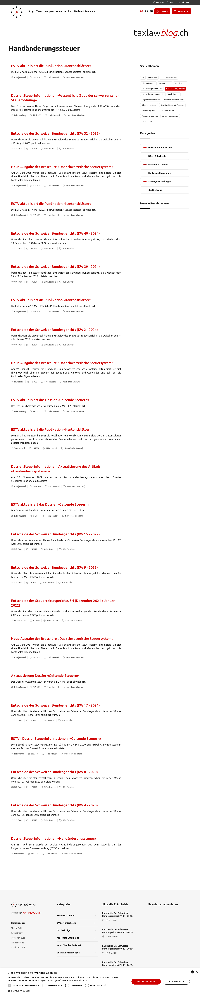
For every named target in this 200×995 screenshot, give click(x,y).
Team (39, 11)
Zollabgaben (147, 121)
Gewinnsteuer (165, 83)
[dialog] (100, 981)
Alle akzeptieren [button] (146, 981)
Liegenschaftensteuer (151, 100)
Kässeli (164, 11)
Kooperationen (53, 11)
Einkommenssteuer (168, 78)
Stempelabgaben (148, 110)
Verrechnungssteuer (170, 116)
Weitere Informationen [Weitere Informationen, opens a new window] (98, 980)
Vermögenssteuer (166, 110)
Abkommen (152, 78)
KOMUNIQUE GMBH (32, 913)
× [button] (196, 972)
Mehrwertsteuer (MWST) (174, 100)
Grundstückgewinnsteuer (152, 89)
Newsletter (183, 11)
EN (151, 11)
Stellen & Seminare (84, 11)
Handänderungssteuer (175, 89)
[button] (67, 991)
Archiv (67, 11)
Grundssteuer (180, 83)
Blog (31, 11)
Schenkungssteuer (149, 105)
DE (141, 11)
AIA (143, 78)
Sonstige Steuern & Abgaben (172, 105)
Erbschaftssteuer (148, 83)
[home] (17, 11)
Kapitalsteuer (173, 94)
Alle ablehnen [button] (176, 981)
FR (146, 11)
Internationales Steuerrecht (153, 94)
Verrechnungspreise (150, 116)
